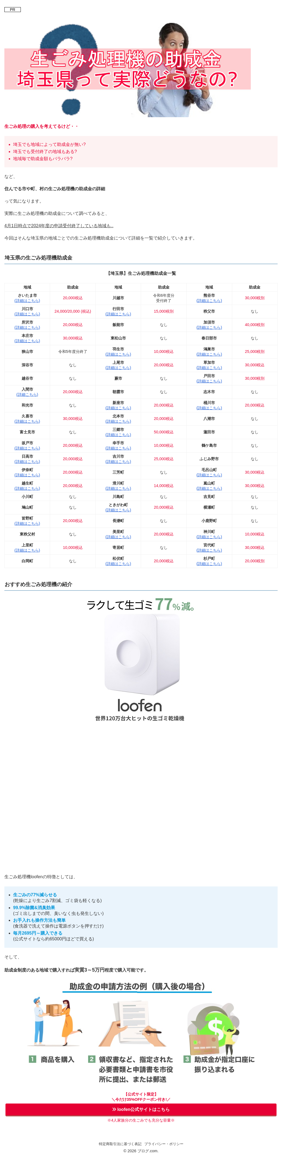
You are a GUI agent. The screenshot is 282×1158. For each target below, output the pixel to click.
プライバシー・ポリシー (163, 1144)
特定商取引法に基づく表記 (120, 1144)
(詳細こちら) (27, 394)
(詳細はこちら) (27, 300)
